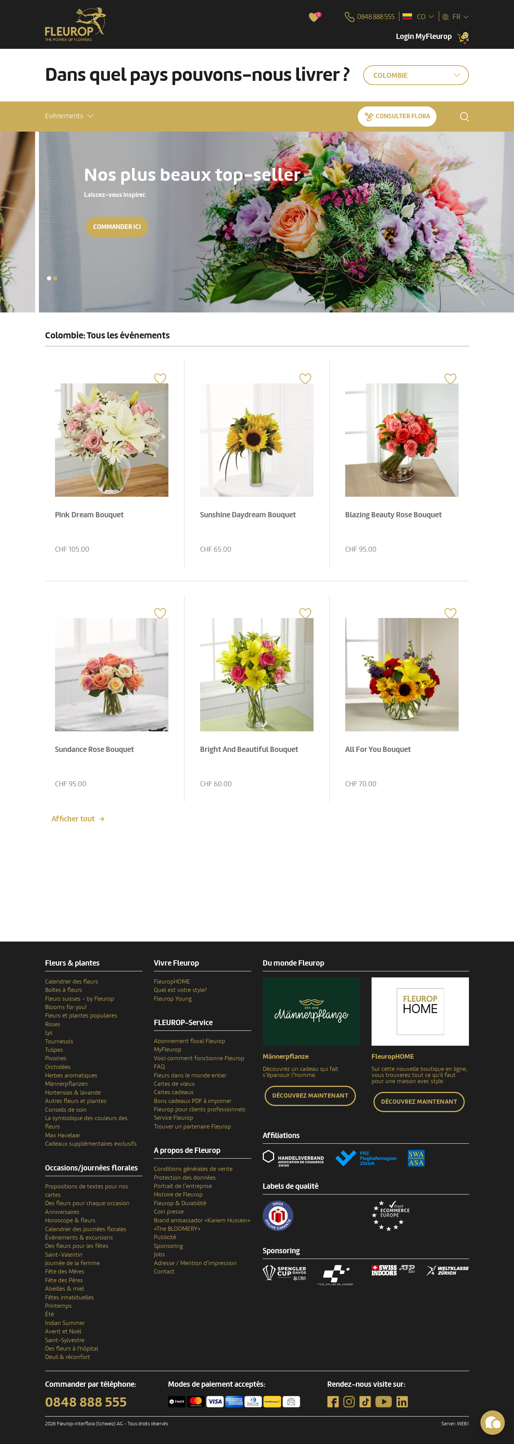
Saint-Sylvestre (64, 1340)
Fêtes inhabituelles (69, 1297)
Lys (49, 1032)
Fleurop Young (173, 998)
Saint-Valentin (63, 1254)
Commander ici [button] (78, 227)
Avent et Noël (63, 1331)
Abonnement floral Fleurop (189, 1041)
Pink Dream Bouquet (89, 515)
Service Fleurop (173, 1117)
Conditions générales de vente (193, 1169)
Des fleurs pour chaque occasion (87, 1203)
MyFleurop (167, 1049)
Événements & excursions (79, 1237)
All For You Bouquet (378, 749)
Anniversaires (62, 1212)
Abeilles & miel (64, 1288)
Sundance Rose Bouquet (94, 749)
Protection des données (185, 1177)
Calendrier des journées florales (85, 1229)
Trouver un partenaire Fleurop (192, 1126)
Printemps (58, 1305)
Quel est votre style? (180, 990)
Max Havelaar (62, 1135)
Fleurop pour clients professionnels (200, 1109)
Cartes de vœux (174, 1083)
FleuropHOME (172, 981)
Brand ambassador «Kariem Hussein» (202, 1220)
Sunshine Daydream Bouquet (248, 515)
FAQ (159, 1066)
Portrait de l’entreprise (183, 1186)
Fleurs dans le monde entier (190, 1075)
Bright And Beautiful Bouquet (249, 749)
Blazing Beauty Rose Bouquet (393, 515)
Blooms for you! (65, 1007)
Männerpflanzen (66, 1083)
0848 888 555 (86, 1402)
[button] (69, 116)
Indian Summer (65, 1323)
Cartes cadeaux (174, 1092)
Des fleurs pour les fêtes (76, 1246)
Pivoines (55, 1058)
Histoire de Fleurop (178, 1194)
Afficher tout (73, 819)
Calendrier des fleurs (71, 981)
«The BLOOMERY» (177, 1228)
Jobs (159, 1254)
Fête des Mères (64, 1271)
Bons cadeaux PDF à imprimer (192, 1101)
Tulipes (54, 1049)
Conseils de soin (66, 1109)
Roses (52, 1024)
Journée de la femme (72, 1263)
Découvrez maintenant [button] (310, 1096)
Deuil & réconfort (67, 1357)
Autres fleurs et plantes (76, 1101)
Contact (164, 1271)
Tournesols (59, 1041)
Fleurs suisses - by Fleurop (79, 998)
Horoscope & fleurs (70, 1220)
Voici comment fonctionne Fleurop (199, 1058)
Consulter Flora (403, 116)
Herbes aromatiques (71, 1075)
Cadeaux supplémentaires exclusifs (91, 1143)
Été (49, 1314)
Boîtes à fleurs (63, 990)
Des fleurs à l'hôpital (71, 1348)
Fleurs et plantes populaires (81, 1015)
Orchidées (58, 1067)
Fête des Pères (64, 1280)
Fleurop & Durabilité (180, 1203)
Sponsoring (168, 1246)
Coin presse (169, 1211)
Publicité (165, 1237)
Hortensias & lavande (73, 1092)
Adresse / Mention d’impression (195, 1263)
